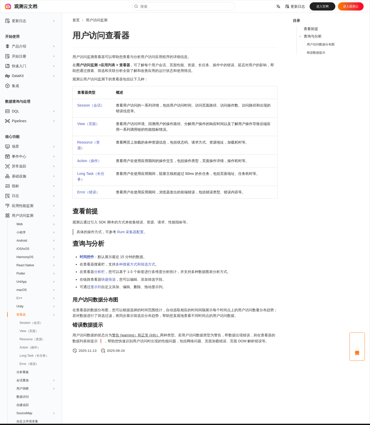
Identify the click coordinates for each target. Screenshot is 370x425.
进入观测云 (350, 6)
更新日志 (295, 6)
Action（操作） (89, 161)
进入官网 (322, 6)
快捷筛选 (108, 279)
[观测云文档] (8, 6)
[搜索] (184, 6)
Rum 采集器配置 (130, 232)
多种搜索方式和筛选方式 (135, 264)
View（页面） (88, 124)
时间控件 (87, 257)
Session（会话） (91, 105)
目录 (296, 20)
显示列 (95, 287)
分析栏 (99, 272)
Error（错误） (88, 192)
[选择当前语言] (278, 6)
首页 (76, 20)
